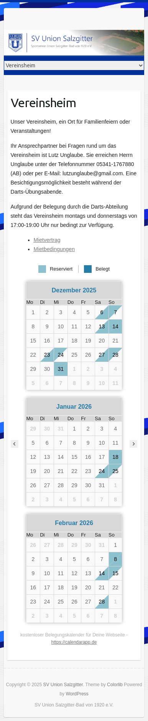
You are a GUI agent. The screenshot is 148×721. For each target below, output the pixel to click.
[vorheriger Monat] (14, 444)
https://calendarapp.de (74, 642)
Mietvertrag (47, 240)
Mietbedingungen (54, 249)
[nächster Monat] (133, 444)
